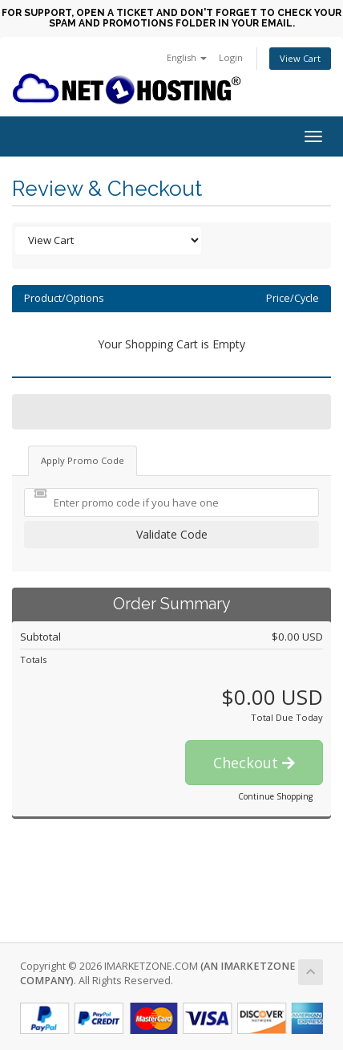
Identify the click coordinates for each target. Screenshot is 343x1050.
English (187, 57)
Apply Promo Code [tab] (82, 460)
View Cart (300, 58)
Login (231, 57)
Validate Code (172, 534)
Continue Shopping (275, 796)
